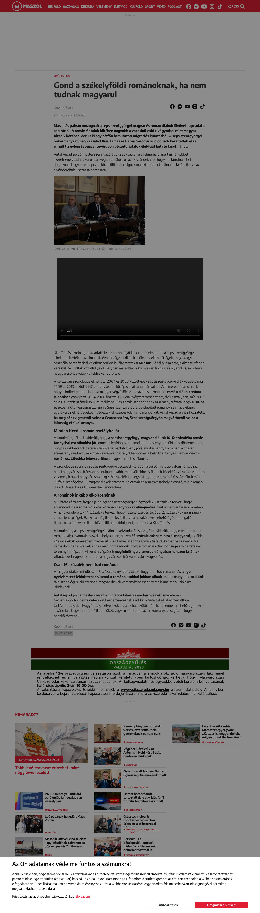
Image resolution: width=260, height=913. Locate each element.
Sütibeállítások (168, 905)
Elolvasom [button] (82, 896)
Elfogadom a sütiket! (221, 905)
